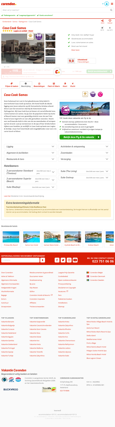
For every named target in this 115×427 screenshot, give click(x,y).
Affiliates (33, 303)
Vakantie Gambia (7, 340)
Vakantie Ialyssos (64, 352)
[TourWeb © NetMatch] (57, 410)
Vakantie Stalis (63, 355)
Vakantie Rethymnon (66, 344)
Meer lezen (75, 50)
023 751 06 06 (103, 261)
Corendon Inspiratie (37, 299)
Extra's (3, 299)
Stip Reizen (34, 288)
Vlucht (72, 86)
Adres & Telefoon (7, 276)
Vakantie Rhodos (64, 329)
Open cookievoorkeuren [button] (67, 280)
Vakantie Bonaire (7, 322)
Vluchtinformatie (7, 291)
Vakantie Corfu (63, 333)
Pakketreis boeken (65, 299)
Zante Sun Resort (93, 328)
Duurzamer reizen (36, 276)
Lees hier (7, 196)
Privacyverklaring (64, 284)
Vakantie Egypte (7, 337)
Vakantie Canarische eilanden (41, 325)
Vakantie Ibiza (35, 333)
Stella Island (91, 335)
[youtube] (75, 260)
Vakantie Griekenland (9, 344)
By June (32, 284)
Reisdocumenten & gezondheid (41, 272)
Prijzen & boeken (11, 86)
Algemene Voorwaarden (10, 284)
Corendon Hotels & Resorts (40, 295)
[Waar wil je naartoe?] (57, 10)
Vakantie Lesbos (64, 348)
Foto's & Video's (54, 86)
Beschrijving (26, 86)
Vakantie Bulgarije (8, 325)
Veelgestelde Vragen (8, 288)
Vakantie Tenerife (36, 352)
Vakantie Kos (34, 340)
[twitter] (63, 260)
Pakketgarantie (9, 15)
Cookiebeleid (63, 276)
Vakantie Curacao (7, 329)
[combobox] (57, 10)
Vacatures (62, 291)
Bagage (4, 295)
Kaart (65, 86)
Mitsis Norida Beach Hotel (96, 354)
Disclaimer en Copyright (67, 288)
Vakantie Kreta (35, 344)
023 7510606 (64, 390)
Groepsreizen (6, 306)
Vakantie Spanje (7, 352)
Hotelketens (62, 303)
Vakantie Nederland (8, 333)
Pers (59, 295)
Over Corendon (7, 272)
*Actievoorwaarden (37, 306)
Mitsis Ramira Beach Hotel (96, 347)
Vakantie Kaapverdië (37, 322)
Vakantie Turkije (7, 355)
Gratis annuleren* (46, 15)
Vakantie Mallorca (36, 348)
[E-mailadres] (20, 260)
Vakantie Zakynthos (37, 355)
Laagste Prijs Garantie (66, 272)
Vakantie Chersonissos (66, 340)
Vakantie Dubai (35, 337)
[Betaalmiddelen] (10, 389)
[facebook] (57, 260)
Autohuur (5, 303)
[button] (80, 137)
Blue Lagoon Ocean (94, 358)
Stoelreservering (36, 280)
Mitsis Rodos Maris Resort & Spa (99, 332)
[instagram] (69, 260)
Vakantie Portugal (8, 348)
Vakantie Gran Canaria (38, 329)
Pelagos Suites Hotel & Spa (96, 350)
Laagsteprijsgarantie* (27, 15)
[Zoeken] (111, 10)
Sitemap (61, 306)
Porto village (91, 343)
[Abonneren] (42, 260)
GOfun (32, 291)
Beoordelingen (39, 86)
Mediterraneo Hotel (94, 339)
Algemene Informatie (9, 280)
